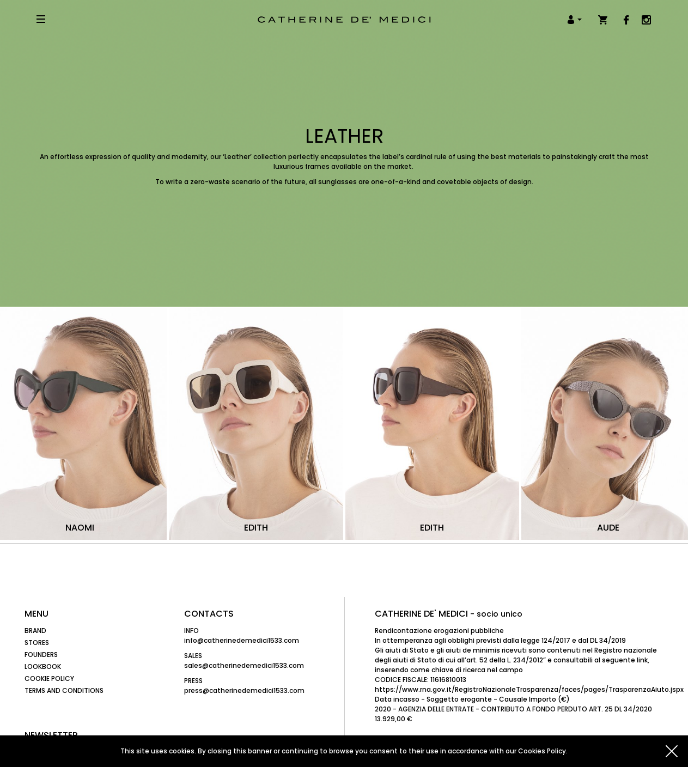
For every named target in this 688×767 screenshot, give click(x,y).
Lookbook (43, 666)
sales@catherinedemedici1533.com (244, 665)
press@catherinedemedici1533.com (244, 690)
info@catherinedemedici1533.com (241, 640)
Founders (41, 654)
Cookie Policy (49, 678)
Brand (35, 630)
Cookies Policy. (543, 751)
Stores (37, 642)
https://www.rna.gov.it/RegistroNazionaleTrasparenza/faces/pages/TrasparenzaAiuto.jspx (529, 689)
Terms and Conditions (64, 690)
